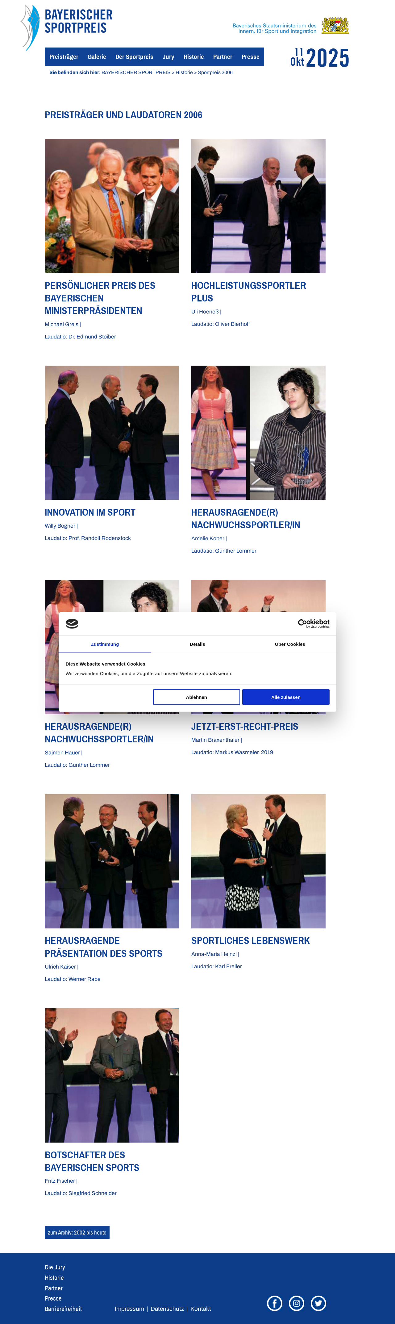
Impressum (129, 1308)
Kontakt (200, 1308)
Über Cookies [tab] (290, 643)
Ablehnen (196, 697)
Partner (222, 56)
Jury (168, 56)
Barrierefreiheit (63, 1308)
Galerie (97, 56)
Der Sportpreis (134, 56)
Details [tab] (197, 643)
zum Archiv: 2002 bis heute (77, 1232)
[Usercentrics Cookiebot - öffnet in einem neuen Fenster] (303, 623)
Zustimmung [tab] (105, 643)
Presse (251, 56)
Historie (194, 56)
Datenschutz (167, 1308)
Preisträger (63, 56)
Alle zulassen (286, 697)
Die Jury (55, 1267)
